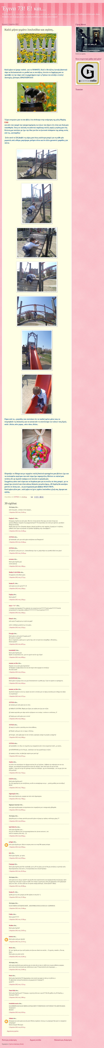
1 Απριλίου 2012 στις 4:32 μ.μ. (17, 672)
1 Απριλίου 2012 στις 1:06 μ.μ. (17, 566)
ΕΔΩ (6, 122)
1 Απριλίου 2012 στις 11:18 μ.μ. (17, 897)
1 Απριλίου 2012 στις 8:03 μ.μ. (17, 821)
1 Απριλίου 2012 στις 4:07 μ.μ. (17, 644)
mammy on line (13, 663)
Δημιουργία (12, 793)
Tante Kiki (12, 990)
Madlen (11, 925)
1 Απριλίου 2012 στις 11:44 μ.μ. (17, 908)
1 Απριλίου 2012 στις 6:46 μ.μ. (17, 718)
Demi (10, 975)
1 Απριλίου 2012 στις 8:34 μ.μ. (17, 836)
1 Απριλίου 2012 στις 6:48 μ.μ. (17, 737)
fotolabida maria (14, 1003)
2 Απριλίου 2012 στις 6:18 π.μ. (17, 1012)
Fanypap (11, 864)
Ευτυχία (11, 633)
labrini (11, 936)
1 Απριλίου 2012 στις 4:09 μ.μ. (17, 657)
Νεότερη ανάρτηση (9, 1040)
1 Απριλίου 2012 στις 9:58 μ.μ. (17, 847)
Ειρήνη (11, 594)
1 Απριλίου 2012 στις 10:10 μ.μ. (17, 871)
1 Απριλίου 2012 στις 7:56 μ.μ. (17, 787)
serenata (11, 559)
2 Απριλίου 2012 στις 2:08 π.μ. (17, 997)
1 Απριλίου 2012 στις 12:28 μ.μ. (17, 531)
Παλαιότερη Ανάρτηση (63, 1040)
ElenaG (11, 618)
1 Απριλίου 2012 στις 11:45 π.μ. (17, 512)
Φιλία (10, 947)
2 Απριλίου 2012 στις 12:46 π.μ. (17, 969)
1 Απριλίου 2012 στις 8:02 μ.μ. (17, 810)
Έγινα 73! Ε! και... (24, 8)
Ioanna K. (12, 583)
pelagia (11, 842)
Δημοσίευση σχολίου (12, 1031)
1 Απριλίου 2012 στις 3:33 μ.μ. (17, 627)
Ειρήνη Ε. (12, 518)
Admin (11, 1018)
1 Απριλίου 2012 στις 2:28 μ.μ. (17, 588)
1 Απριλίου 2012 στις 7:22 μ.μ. (17, 773)
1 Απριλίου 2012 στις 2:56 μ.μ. (17, 599)
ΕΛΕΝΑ (11, 779)
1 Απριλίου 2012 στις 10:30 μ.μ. (17, 886)
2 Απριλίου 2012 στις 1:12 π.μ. (17, 984)
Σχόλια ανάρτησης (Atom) (16, 1044)
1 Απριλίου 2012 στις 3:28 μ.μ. (17, 612)
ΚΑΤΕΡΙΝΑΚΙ (13, 678)
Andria (11, 762)
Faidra (11, 914)
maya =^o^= (12, 605)
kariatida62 (12, 650)
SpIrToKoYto (13, 827)
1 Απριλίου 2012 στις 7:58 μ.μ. (17, 799)
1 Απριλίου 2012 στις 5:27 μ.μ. (17, 696)
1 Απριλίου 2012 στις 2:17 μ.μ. (17, 577)
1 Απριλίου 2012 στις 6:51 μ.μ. (17, 756)
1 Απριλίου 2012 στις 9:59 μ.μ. (17, 858)
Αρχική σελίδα (35, 1040)
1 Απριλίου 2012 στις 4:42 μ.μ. (17, 683)
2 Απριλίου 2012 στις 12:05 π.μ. (17, 930)
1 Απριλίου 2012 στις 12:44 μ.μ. (17, 542)
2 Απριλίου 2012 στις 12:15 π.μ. (17, 941)
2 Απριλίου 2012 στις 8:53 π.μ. (17, 1027)
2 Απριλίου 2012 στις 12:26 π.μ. (17, 956)
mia (10, 853)
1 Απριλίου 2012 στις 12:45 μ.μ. (17, 553)
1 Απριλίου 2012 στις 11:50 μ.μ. (17, 919)
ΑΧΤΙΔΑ (11, 537)
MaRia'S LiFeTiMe (14, 572)
